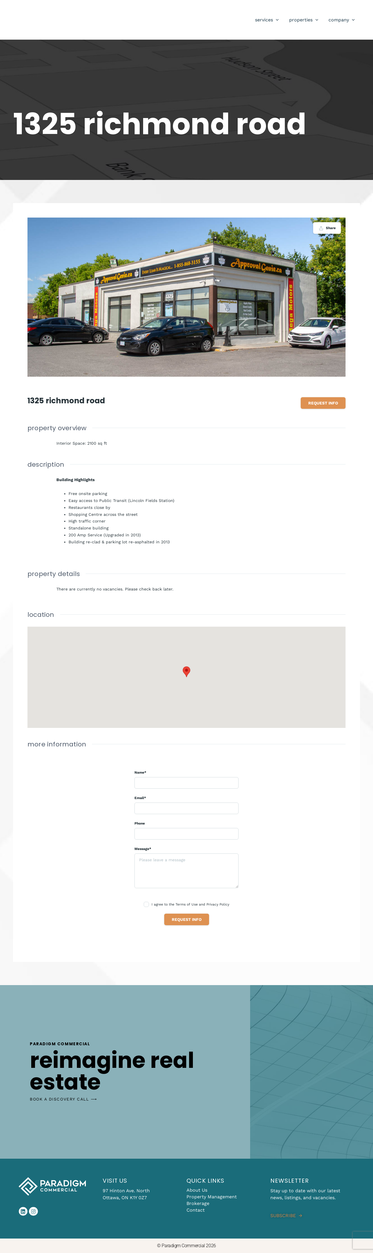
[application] (279, 20)
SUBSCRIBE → (286, 1215)
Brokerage (197, 1203)
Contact (195, 1210)
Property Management (211, 1196)
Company (342, 20)
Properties (305, 20)
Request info (323, 403)
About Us (196, 1190)
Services (270, 20)
